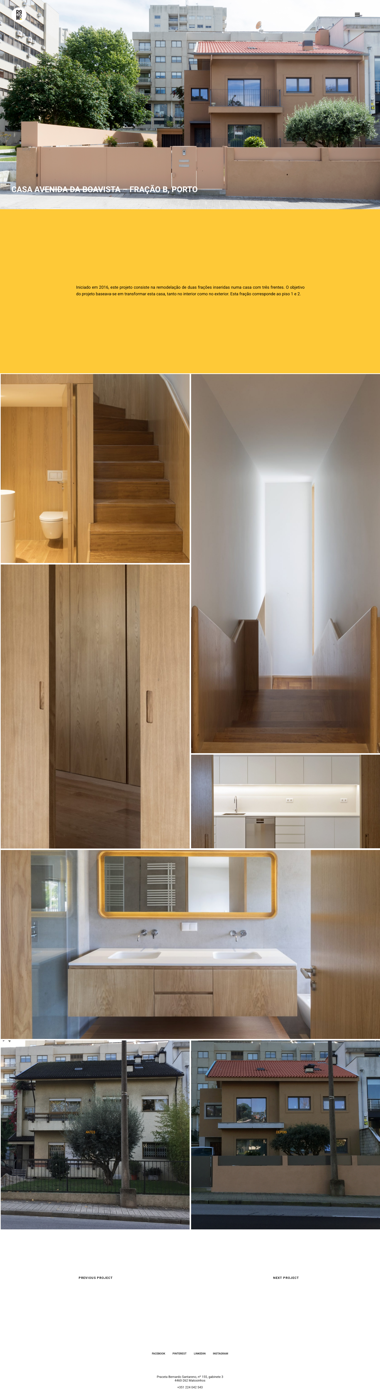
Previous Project (96, 1278)
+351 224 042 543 (190, 1387)
